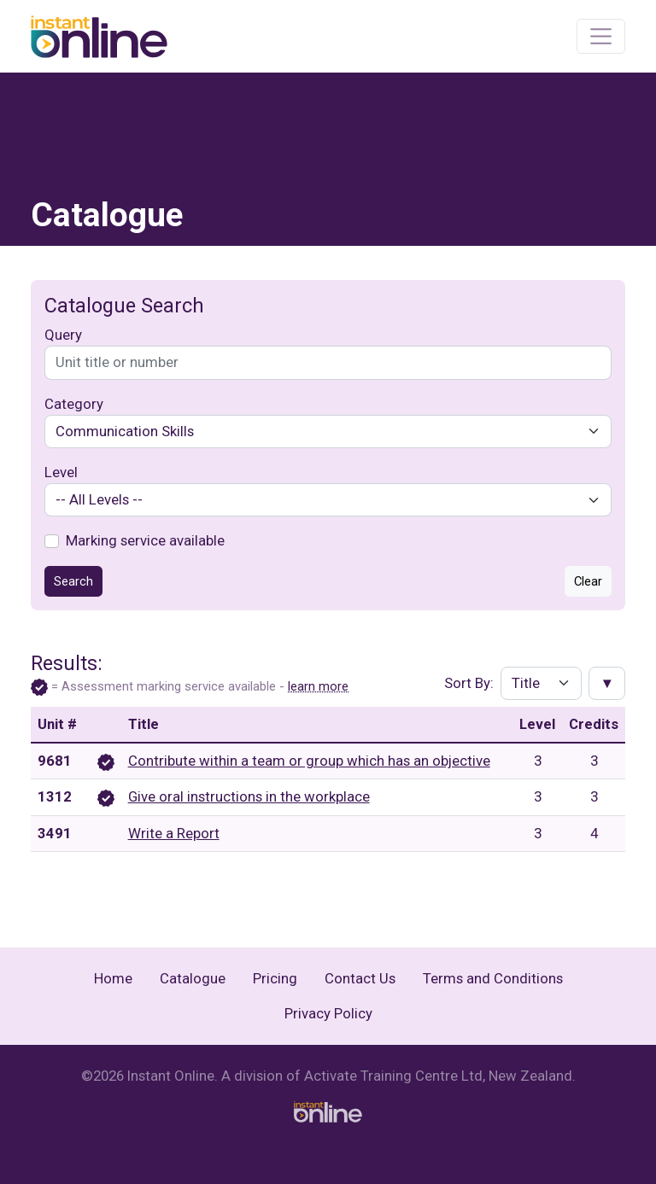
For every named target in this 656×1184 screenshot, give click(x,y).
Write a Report (174, 833)
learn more (318, 686)
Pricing (275, 978)
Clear (588, 581)
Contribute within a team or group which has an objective (309, 760)
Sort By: (469, 682)
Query (63, 334)
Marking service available (145, 540)
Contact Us (360, 978)
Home (113, 978)
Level (61, 472)
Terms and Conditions (493, 978)
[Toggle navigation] (601, 36)
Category (73, 403)
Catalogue (193, 978)
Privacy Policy (328, 1013)
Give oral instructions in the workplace (249, 796)
